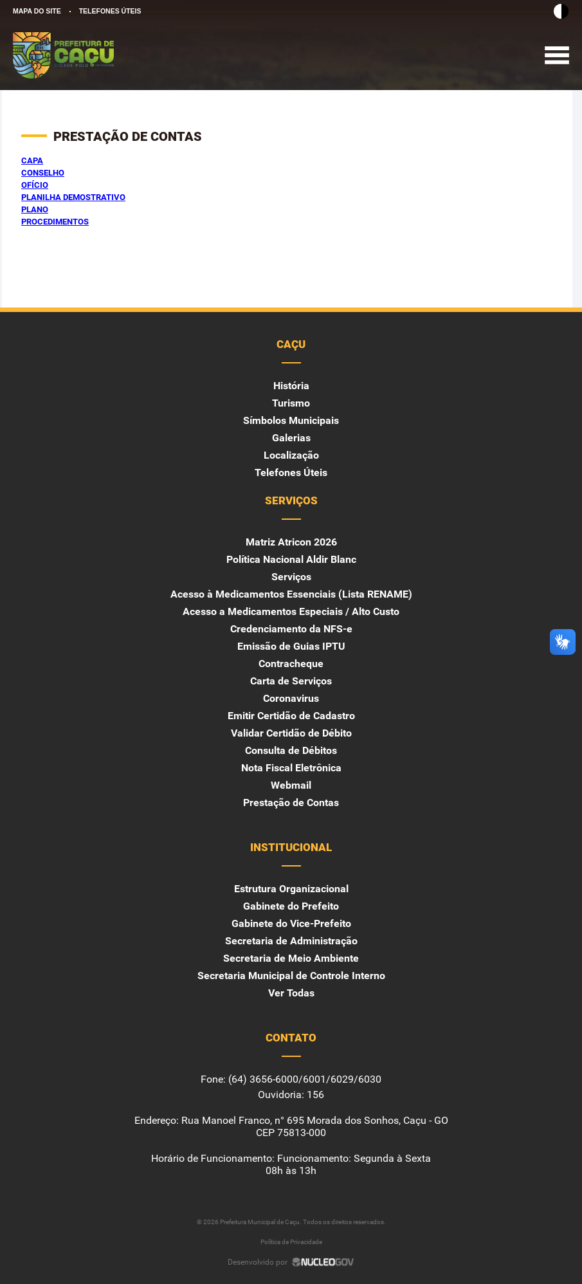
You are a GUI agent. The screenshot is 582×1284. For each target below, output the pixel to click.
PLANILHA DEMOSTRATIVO (73, 197)
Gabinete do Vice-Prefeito (291, 923)
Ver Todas (291, 993)
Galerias (291, 438)
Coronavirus (291, 698)
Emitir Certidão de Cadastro (291, 716)
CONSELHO (42, 173)
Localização (291, 455)
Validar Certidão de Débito (291, 733)
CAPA (32, 160)
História (291, 386)
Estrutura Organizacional (291, 889)
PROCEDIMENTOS (55, 221)
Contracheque (291, 663)
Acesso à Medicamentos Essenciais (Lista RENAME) (291, 594)
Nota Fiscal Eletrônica (291, 768)
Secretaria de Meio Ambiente (291, 958)
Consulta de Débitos (291, 750)
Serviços (291, 577)
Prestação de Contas (291, 802)
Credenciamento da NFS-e (291, 629)
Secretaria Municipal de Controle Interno (291, 975)
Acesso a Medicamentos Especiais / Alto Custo (291, 611)
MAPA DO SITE (37, 11)
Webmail (291, 785)
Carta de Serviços (291, 681)
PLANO (34, 209)
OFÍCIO (34, 185)
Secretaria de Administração (291, 941)
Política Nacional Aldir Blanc (291, 559)
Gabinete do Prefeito (291, 906)
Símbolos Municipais (291, 420)
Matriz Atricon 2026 (291, 542)
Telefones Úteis (291, 472)
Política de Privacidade (291, 1241)
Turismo (291, 403)
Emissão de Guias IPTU (291, 646)
